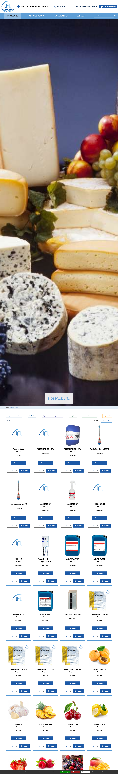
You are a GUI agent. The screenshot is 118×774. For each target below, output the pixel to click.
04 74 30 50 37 (60, 6)
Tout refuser (76, 772)
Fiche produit (18, 463)
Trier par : (96, 420)
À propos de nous (37, 16)
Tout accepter (65, 772)
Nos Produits (12, 16)
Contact (81, 16)
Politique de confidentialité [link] (97, 772)
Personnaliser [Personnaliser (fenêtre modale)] (85, 772)
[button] (9, 421)
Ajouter (24, 471)
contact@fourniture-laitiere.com (86, 6)
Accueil (8, 407)
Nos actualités (61, 16)
